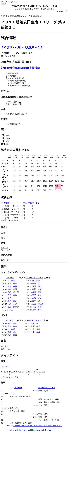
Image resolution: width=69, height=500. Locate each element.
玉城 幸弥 (12, 326)
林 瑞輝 (36, 281)
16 (29, 430)
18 (34, 430)
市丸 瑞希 (35, 329)
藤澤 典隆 (12, 283)
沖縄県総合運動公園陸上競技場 (20, 68)
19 (37, 430)
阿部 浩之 (36, 295)
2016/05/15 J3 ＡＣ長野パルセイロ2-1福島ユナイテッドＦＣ (37, 426)
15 (26, 430)
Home (3, 4)
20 (39, 430)
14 (24, 430)
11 (16, 430)
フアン (10, 298)
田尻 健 (34, 323)
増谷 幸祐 (12, 286)
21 (42, 430)
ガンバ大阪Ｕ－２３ (30, 47)
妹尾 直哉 (36, 292)
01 (11, 430)
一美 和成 (35, 332)
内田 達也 (36, 298)
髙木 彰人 (36, 310)
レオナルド (12, 304)
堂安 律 (36, 301)
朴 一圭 (11, 281)
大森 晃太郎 (37, 304)
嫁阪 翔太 (35, 326)
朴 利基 (11, 329)
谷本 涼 (4, 248)
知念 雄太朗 (13, 307)
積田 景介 (12, 323)
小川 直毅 (36, 307)
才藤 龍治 (12, 289)
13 (21, 430)
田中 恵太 (12, 301)
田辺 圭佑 (12, 295)
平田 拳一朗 (13, 292)
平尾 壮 (36, 283)
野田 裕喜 (36, 286)
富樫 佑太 (12, 332)
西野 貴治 (36, 289)
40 (50, 430)
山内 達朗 (12, 335)
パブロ (10, 310)
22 (44, 430)
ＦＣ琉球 (6, 47)
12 (18, 430)
